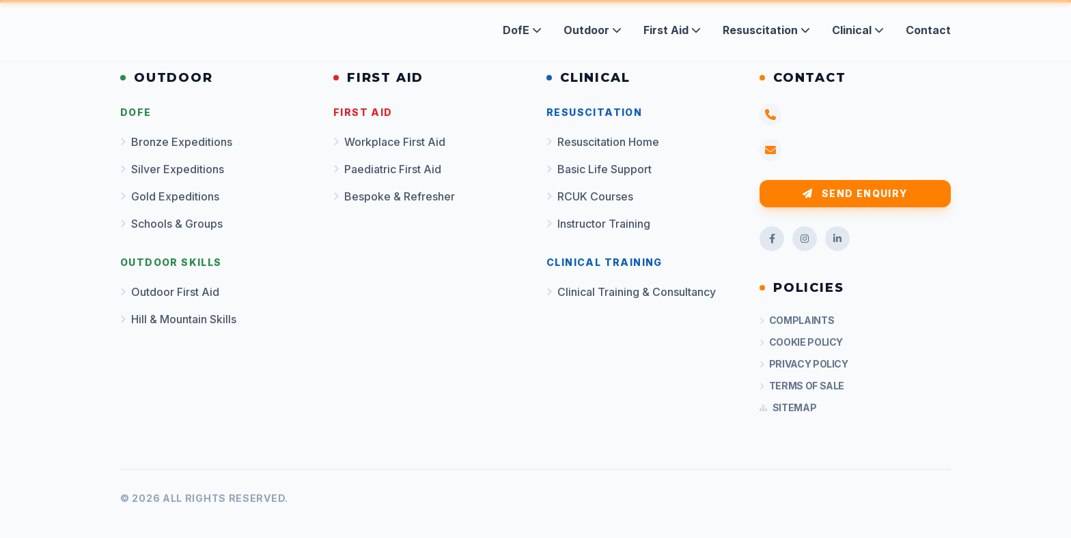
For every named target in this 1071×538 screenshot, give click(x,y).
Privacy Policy (804, 364)
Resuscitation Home (602, 142)
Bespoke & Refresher (394, 196)
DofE (522, 30)
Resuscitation (766, 30)
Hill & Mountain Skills (178, 319)
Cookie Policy (801, 342)
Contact (928, 30)
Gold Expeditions (169, 196)
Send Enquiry (855, 193)
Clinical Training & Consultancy (631, 292)
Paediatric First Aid (387, 169)
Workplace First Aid (389, 142)
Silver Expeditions (172, 169)
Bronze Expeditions (176, 142)
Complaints (797, 320)
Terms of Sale (802, 385)
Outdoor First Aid (169, 292)
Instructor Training (598, 223)
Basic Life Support (599, 169)
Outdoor (593, 30)
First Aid (672, 30)
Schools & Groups (171, 223)
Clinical (858, 30)
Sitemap (788, 407)
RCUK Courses (589, 196)
